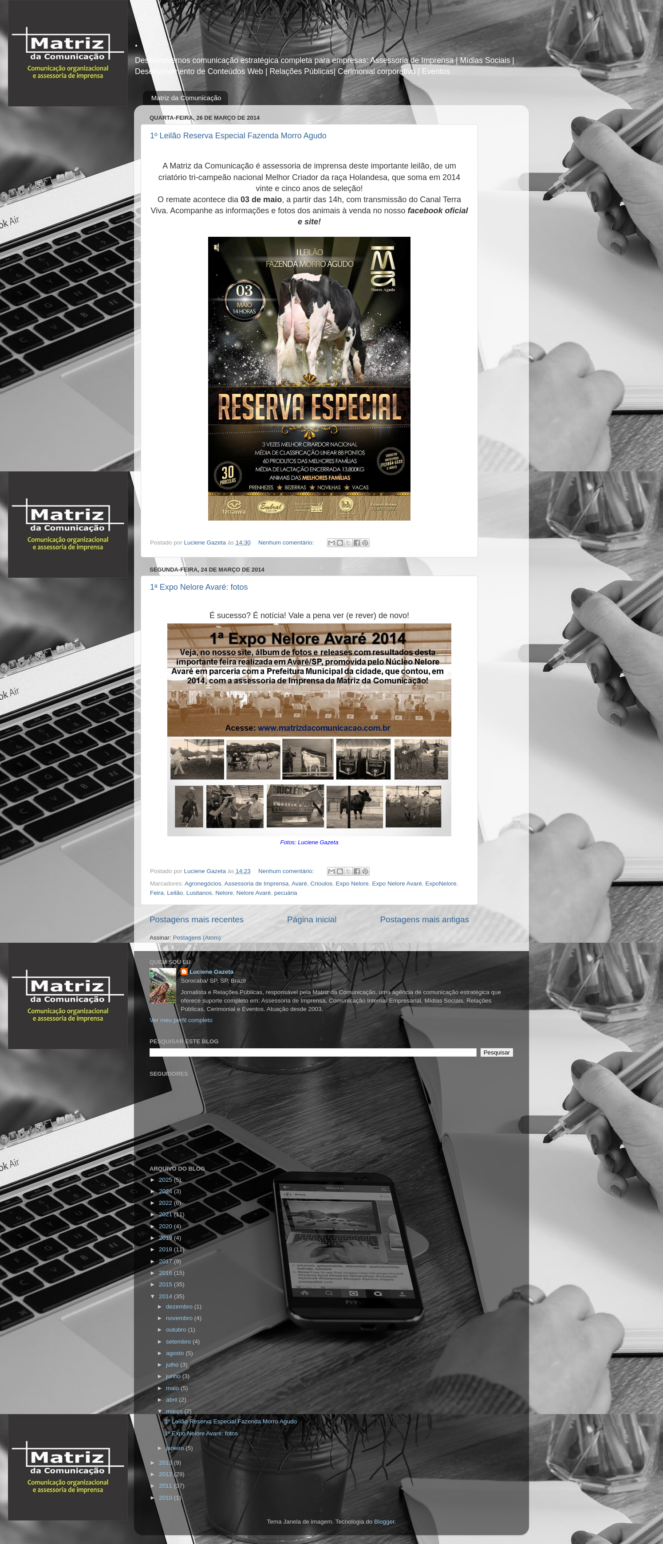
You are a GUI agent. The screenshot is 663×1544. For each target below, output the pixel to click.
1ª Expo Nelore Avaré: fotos (199, 587)
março (175, 1411)
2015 (166, 1284)
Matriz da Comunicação (186, 98)
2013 (166, 1462)
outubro (177, 1329)
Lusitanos (199, 893)
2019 (166, 1237)
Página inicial (311, 919)
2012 (166, 1474)
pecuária (285, 893)
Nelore (224, 893)
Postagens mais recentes (197, 919)
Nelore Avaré (253, 893)
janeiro (175, 1448)
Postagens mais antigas (424, 919)
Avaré (299, 883)
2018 (166, 1249)
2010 (166, 1497)
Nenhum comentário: (287, 542)
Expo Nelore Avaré (397, 883)
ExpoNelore (441, 883)
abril (172, 1399)
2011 (166, 1485)
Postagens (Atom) (197, 937)
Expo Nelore (352, 883)
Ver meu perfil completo (181, 1020)
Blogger (384, 1521)
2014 (166, 1296)
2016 (166, 1273)
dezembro (180, 1306)
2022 (166, 1202)
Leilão (175, 893)
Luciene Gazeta (211, 971)
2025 (166, 1179)
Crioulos (322, 883)
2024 (166, 1191)
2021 (166, 1214)
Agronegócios (203, 883)
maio (173, 1388)
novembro (180, 1318)
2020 (166, 1226)
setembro (179, 1341)
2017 (166, 1261)
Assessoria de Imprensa (256, 883)
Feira (157, 893)
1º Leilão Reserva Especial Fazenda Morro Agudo (238, 135)
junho (174, 1376)
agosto (175, 1353)
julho (173, 1364)
